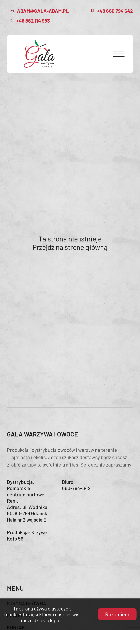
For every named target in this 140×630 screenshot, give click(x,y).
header (39, 53)
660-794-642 (76, 488)
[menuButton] (119, 54)
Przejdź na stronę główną (70, 247)
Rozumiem (117, 614)
